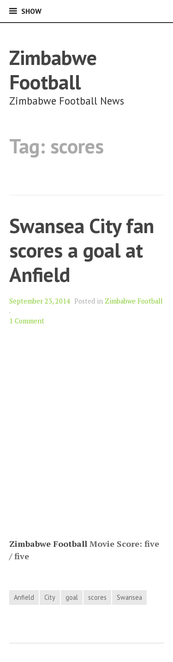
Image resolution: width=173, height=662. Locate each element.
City (49, 597)
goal (72, 597)
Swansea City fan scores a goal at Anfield (81, 249)
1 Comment (26, 320)
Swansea (129, 597)
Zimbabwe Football (53, 69)
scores (97, 597)
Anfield (24, 597)
